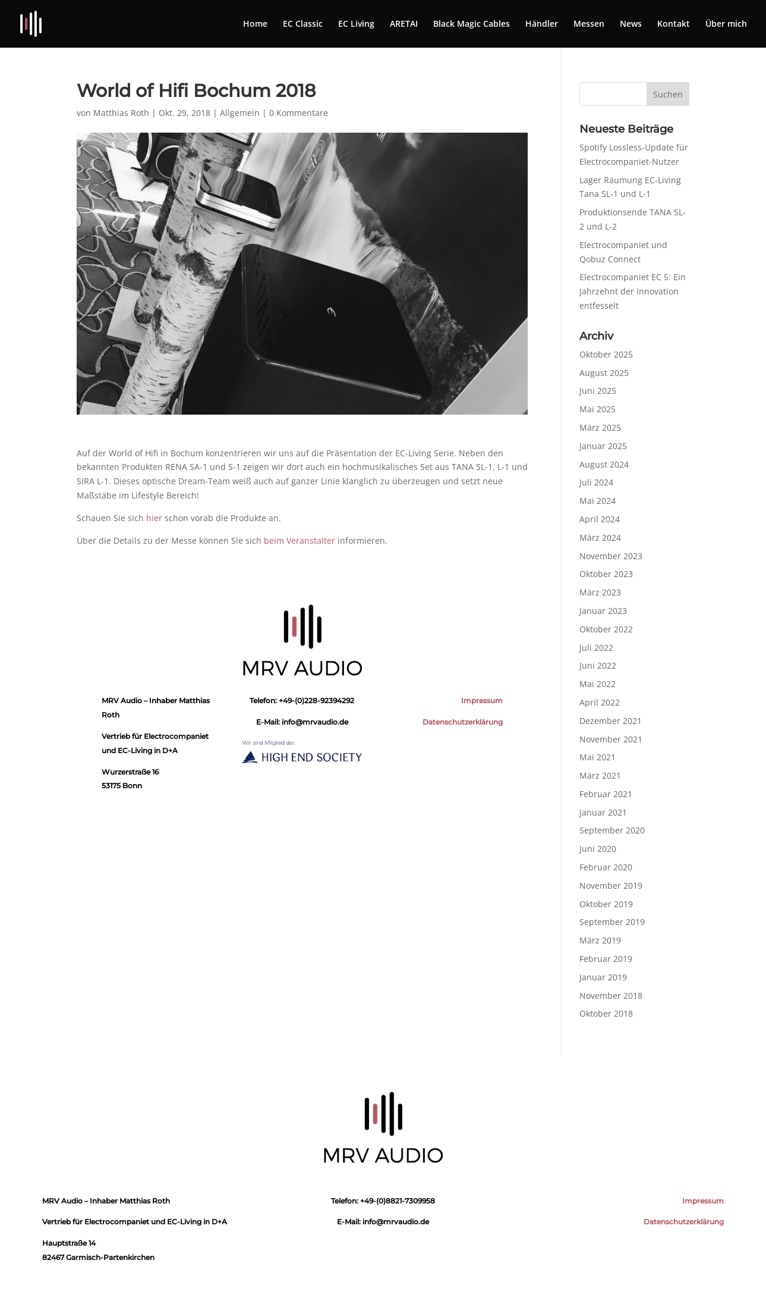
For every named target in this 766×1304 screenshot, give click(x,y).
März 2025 (600, 427)
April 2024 (599, 519)
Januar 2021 (603, 812)
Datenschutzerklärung (463, 721)
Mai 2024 (597, 500)
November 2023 (610, 556)
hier (154, 518)
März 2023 (600, 592)
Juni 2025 (597, 390)
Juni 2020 (597, 848)
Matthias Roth (121, 112)
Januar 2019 (603, 977)
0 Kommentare (298, 112)
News (631, 24)
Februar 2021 (605, 794)
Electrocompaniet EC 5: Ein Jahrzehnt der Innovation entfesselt (632, 291)
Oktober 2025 (606, 354)
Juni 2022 (597, 665)
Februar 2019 (605, 958)
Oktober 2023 (606, 573)
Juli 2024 (596, 482)
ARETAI (404, 24)
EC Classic (303, 24)
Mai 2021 (597, 757)
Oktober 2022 (606, 629)
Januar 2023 (603, 610)
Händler (541, 24)
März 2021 (600, 775)
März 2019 (600, 940)
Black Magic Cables (471, 24)
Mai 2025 (597, 409)
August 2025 (604, 372)
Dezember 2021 (610, 720)
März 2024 (600, 537)
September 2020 (612, 830)
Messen (588, 24)
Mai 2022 (597, 683)
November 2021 (610, 739)
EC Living (356, 24)
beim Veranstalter (299, 540)
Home (255, 24)
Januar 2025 (603, 446)
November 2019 (610, 885)
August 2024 (604, 464)
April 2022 (599, 702)
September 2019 (612, 921)
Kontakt (673, 24)
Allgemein (240, 112)
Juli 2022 (596, 647)
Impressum (482, 700)
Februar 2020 (605, 867)
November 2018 (610, 995)
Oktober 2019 (606, 904)
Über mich (726, 24)
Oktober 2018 (606, 1013)
